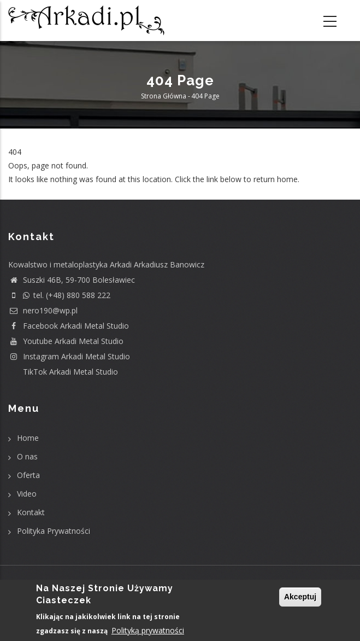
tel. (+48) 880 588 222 (59, 295)
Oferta (28, 475)
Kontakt (31, 512)
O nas (27, 456)
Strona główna (163, 96)
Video (27, 493)
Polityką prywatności (147, 630)
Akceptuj (300, 596)
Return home (31, 193)
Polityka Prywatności (53, 531)
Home (28, 438)
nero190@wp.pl (43, 310)
